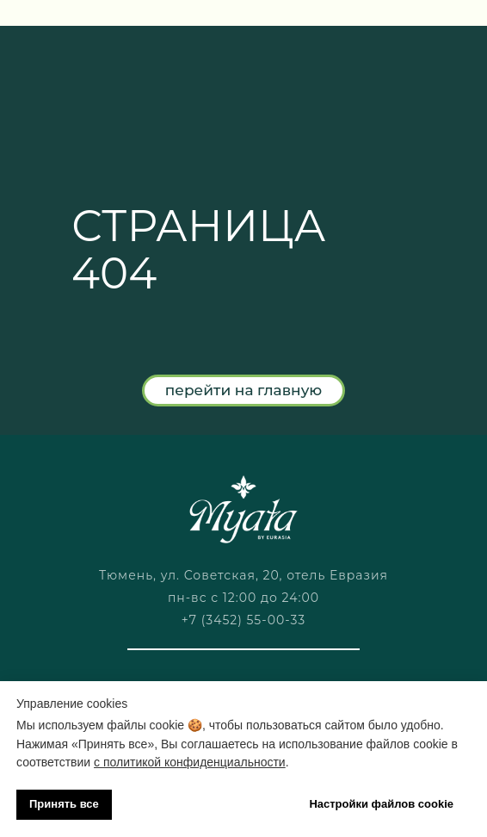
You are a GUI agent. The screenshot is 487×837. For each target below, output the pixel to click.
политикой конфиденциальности (194, 762)
